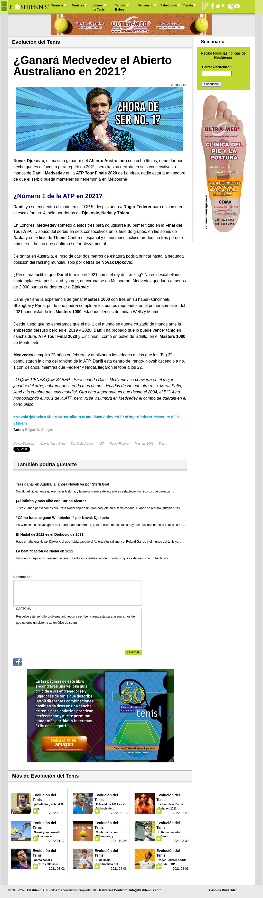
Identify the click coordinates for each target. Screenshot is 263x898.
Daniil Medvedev (82, 443)
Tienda (188, 5)
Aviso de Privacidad (223, 890)
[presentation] (55, 636)
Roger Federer (120, 443)
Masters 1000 (144, 443)
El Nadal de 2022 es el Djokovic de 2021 (49, 534)
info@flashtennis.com (145, 890)
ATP (101, 443)
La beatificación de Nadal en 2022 (44, 551)
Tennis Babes (120, 7)
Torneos (57, 5)
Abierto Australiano (53, 443)
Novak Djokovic (24, 443)
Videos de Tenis (98, 7)
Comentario (23, 577)
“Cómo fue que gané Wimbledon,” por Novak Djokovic (62, 518)
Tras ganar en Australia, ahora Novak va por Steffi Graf (62, 484)
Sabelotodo (168, 5)
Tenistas (78, 5)
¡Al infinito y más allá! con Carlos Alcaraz (51, 501)
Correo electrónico (217, 67)
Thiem (163, 443)
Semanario (145, 5)
